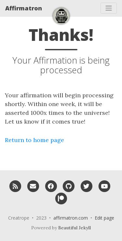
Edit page (104, 218)
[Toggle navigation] (109, 8)
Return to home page (34, 140)
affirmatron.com (70, 218)
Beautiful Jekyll (74, 228)
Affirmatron (23, 8)
